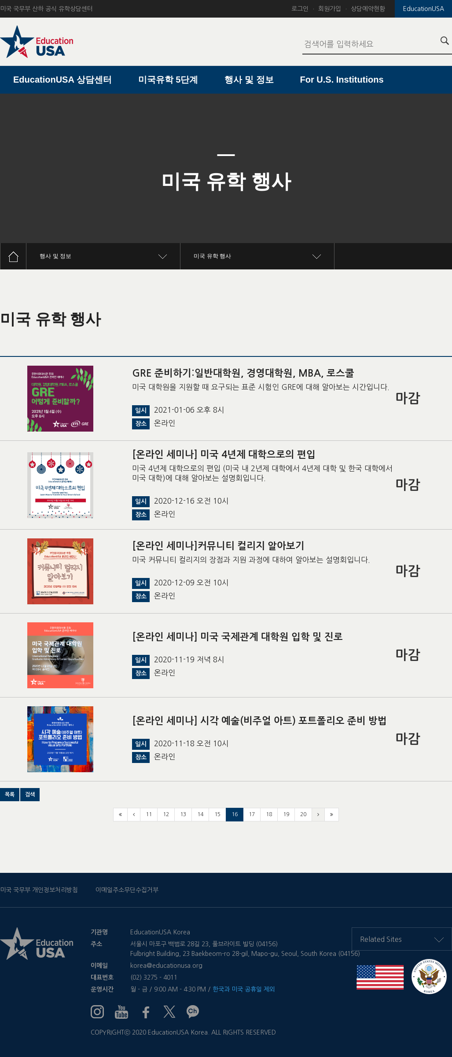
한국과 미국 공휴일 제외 (244, 989)
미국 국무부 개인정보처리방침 (39, 890)
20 (303, 814)
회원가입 (329, 9)
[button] (9, 794)
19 (286, 814)
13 (183, 814)
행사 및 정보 (248, 79)
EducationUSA (423, 9)
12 (166, 814)
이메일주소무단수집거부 (127, 890)
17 (252, 814)
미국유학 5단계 (168, 79)
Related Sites (402, 939)
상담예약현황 (368, 9)
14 (200, 814)
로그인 (300, 9)
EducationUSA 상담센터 (62, 79)
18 (269, 814)
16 (235, 814)
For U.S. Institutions (342, 79)
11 (149, 814)
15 (217, 814)
